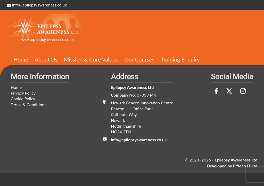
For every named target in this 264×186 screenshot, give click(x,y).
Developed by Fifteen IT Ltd (232, 165)
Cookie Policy (23, 98)
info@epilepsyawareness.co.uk (37, 4)
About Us (46, 59)
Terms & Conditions (28, 104)
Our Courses (139, 59)
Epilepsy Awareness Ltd (132, 87)
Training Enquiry (180, 59)
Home (20, 59)
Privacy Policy (23, 92)
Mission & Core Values (91, 59)
